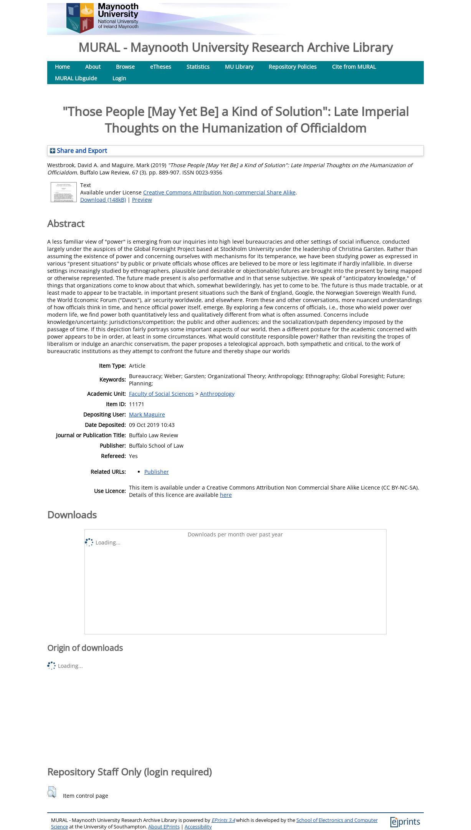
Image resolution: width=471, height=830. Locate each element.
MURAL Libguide (76, 78)
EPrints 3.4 (223, 820)
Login (119, 78)
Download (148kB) (103, 199)
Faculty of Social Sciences (161, 393)
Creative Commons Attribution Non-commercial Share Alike (219, 192)
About (93, 66)
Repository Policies (293, 66)
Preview (142, 199)
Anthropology (217, 393)
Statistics (198, 66)
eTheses (160, 66)
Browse (125, 66)
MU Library (239, 66)
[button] (51, 792)
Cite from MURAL (354, 66)
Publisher (156, 471)
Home (62, 66)
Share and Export (78, 150)
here (226, 494)
